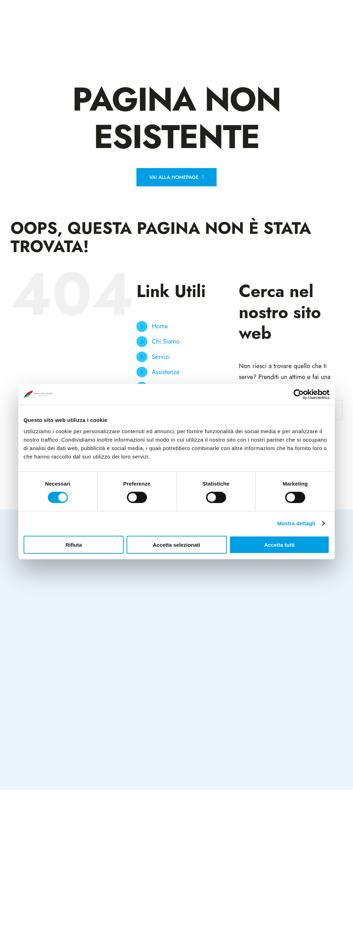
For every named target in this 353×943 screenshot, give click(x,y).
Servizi (161, 356)
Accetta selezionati (176, 544)
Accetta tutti (279, 544)
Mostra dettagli (296, 523)
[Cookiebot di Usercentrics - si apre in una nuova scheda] (298, 394)
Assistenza (165, 372)
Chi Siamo (166, 341)
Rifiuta (73, 544)
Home (160, 326)
